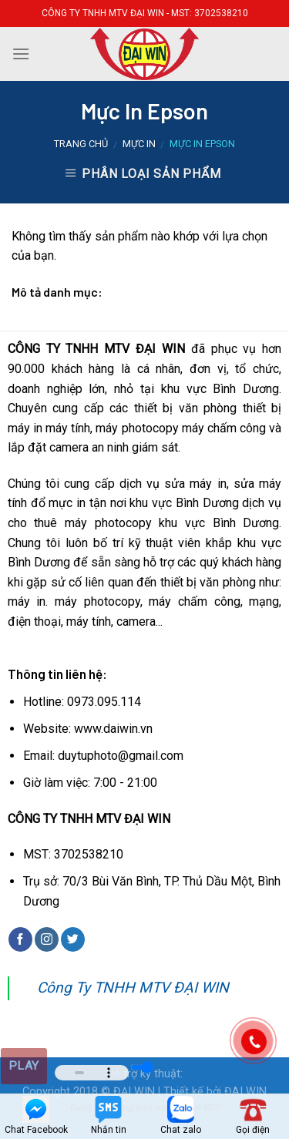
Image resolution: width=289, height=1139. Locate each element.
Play (23, 1066)
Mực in (139, 144)
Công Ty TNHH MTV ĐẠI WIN (133, 987)
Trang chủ (81, 144)
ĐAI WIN (245, 1091)
